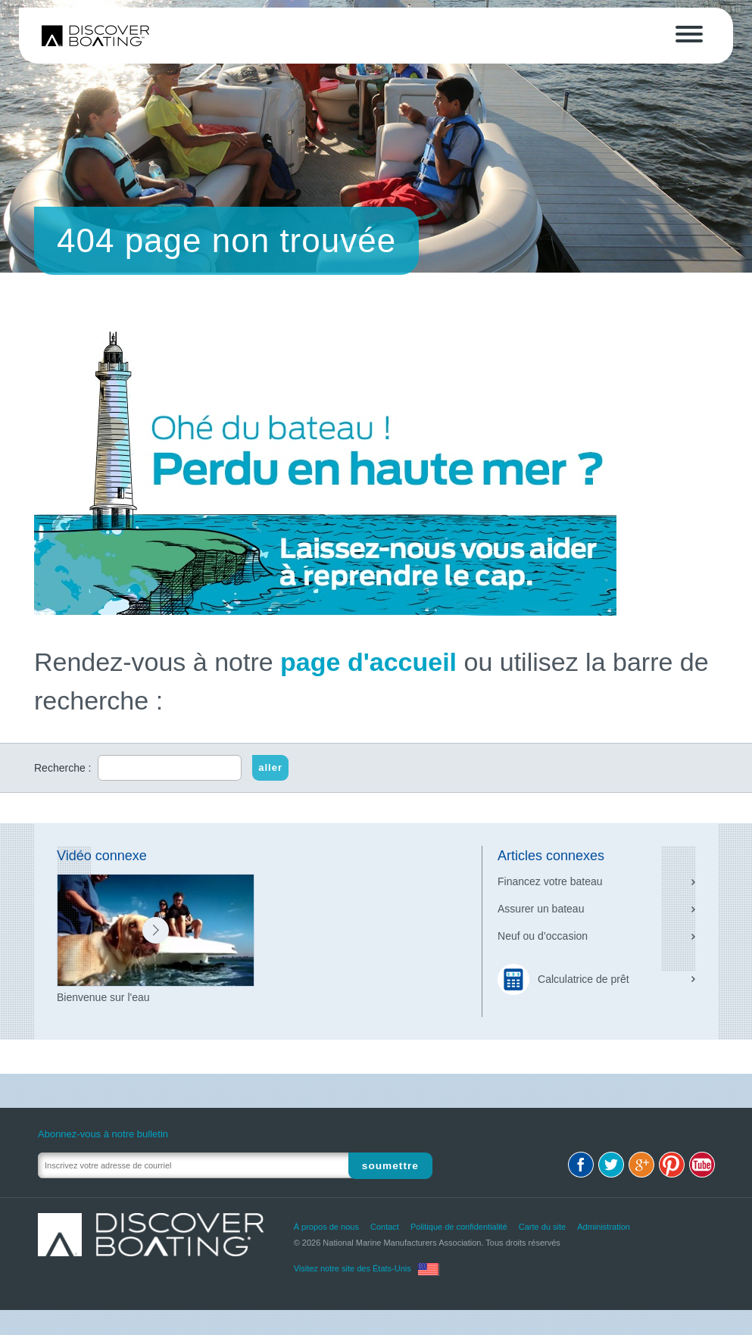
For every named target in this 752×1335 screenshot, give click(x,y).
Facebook (581, 1165)
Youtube (702, 1165)
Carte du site (542, 1226)
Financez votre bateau (550, 881)
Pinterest (672, 1165)
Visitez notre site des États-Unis (352, 1268)
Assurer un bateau (541, 909)
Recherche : (62, 768)
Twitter (611, 1165)
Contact (384, 1226)
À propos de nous (326, 1226)
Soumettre (391, 1165)
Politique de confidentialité (458, 1226)
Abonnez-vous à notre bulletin (103, 1134)
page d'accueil (368, 661)
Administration (603, 1226)
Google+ (641, 1165)
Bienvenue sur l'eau (103, 997)
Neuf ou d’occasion (543, 936)
